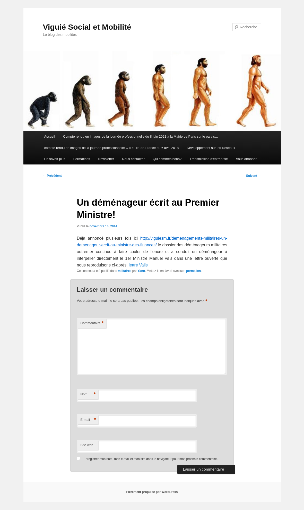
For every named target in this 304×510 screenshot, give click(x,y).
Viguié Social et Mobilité (87, 27)
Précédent (52, 176)
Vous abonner (246, 159)
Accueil (49, 136)
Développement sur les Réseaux (211, 148)
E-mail (88, 420)
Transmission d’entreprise (209, 159)
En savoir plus (54, 159)
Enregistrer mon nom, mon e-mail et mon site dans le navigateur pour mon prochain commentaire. (151, 459)
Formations (81, 159)
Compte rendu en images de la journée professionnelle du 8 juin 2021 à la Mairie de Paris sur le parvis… (140, 136)
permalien (193, 271)
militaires (125, 271)
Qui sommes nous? (167, 159)
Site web (86, 445)
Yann (141, 271)
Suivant (253, 176)
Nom (88, 394)
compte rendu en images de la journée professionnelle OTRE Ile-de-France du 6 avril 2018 (111, 148)
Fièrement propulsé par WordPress (152, 492)
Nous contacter (133, 159)
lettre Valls (138, 265)
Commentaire (92, 323)
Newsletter (106, 159)
